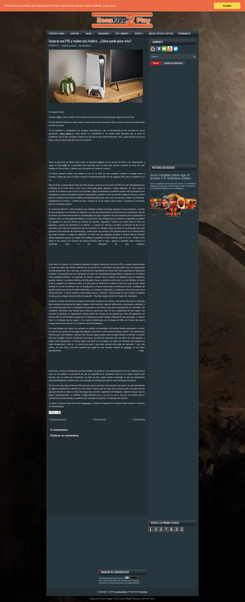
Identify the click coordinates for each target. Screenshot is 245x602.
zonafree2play (120, 592)
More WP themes (148, 599)
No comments (85, 45)
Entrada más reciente (58, 419)
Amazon (127, 347)
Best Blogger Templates (131, 599)
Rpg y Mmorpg (124, 32)
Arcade (91, 32)
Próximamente (184, 33)
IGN (64, 165)
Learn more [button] (109, 5)
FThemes (102, 599)
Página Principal (99, 419)
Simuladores (105, 32)
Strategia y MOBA (58, 32)
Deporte (140, 32)
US (58, 162)
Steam (156, 63)
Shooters (76, 32)
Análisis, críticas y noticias (161, 33)
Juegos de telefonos (173, 63)
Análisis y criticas (69, 45)
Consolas (86, 403)
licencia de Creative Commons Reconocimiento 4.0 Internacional (119, 581)
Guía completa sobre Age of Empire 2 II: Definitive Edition (170, 176)
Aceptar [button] (227, 5)
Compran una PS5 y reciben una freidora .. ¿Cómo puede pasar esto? (90, 41)
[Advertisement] (106, 151)
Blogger (143, 592)
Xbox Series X (67, 134)
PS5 (85, 395)
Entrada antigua (139, 419)
